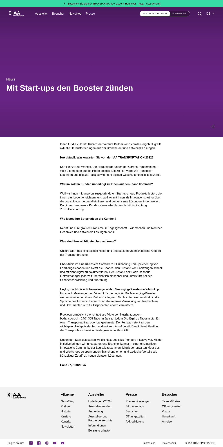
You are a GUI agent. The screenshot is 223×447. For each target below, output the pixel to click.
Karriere (66, 416)
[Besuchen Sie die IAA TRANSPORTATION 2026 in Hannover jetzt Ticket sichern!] (111, 3)
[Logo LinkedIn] (31, 443)
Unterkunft (168, 416)
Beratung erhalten (99, 430)
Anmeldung (95, 411)
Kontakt (65, 421)
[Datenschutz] (169, 443)
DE (210, 13)
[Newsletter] (62, 443)
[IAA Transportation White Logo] (15, 13)
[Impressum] (149, 443)
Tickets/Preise (171, 401)
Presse (90, 13)
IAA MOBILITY (179, 13)
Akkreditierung (135, 421)
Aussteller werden (99, 406)
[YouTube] (54, 443)
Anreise (167, 421)
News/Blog (67, 401)
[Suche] (199, 13)
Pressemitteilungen (138, 401)
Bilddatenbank (135, 406)
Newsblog (75, 13)
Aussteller (41, 13)
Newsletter (67, 426)
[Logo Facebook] (39, 443)
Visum (166, 411)
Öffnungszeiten (135, 416)
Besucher (58, 13)
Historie (65, 411)
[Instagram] (46, 443)
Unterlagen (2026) (99, 401)
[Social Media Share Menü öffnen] (212, 126)
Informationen (97, 425)
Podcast (66, 406)
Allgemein (69, 394)
